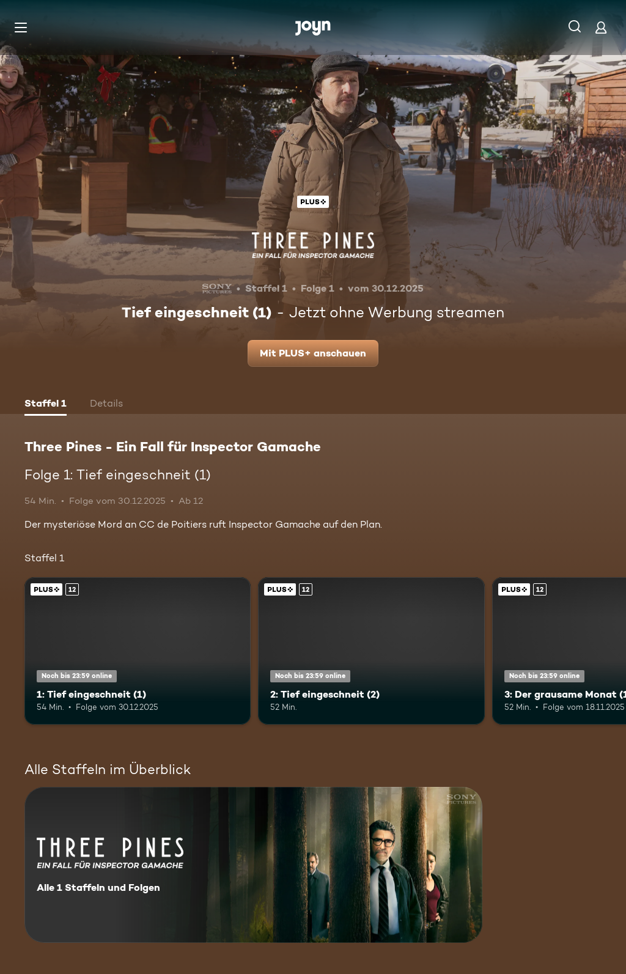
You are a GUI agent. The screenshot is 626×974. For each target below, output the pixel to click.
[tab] (45, 405)
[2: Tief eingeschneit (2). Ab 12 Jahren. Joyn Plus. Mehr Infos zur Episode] (371, 651)
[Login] (600, 27)
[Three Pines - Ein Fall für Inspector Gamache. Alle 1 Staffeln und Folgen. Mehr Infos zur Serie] (253, 865)
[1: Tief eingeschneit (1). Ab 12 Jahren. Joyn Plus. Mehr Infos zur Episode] (137, 651)
